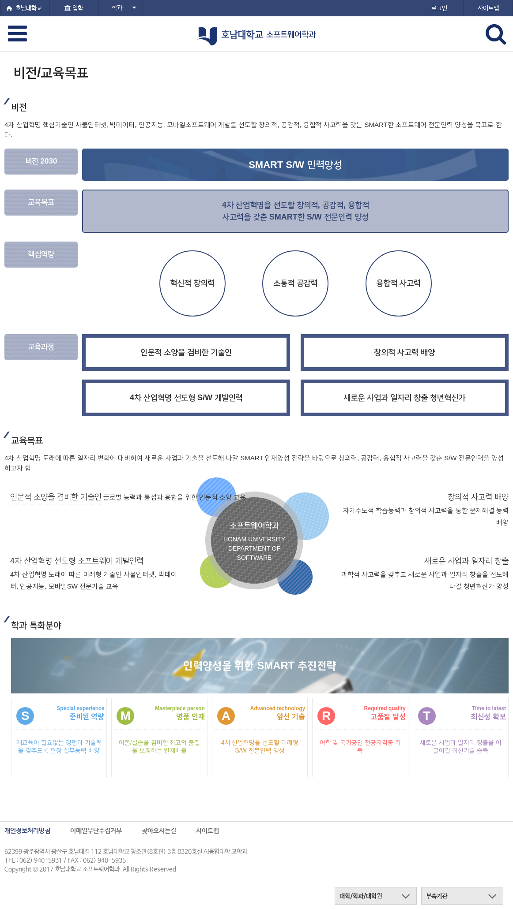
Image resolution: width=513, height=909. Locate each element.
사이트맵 (207, 830)
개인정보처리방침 (27, 830)
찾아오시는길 (159, 830)
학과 (124, 7)
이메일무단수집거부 (96, 830)
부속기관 (436, 896)
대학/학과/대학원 (360, 896)
